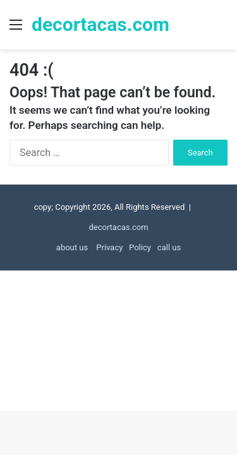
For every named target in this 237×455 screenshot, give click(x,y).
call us (169, 247)
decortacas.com (118, 227)
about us (72, 247)
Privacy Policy (122, 247)
